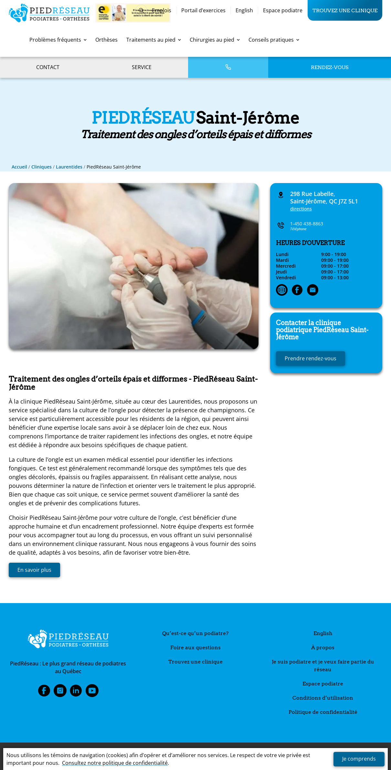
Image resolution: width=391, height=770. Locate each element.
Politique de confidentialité (323, 712)
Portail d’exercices (203, 10)
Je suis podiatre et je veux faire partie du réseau (323, 665)
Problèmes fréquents (58, 39)
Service (142, 67)
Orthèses (106, 39)
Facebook (43, 692)
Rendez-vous (329, 67)
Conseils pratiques (273, 39)
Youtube (92, 692)
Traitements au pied (153, 39)
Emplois (161, 10)
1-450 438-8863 (306, 224)
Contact (47, 67)
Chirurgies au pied (215, 39)
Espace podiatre (282, 10)
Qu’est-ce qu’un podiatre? (195, 633)
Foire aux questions (195, 647)
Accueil (19, 167)
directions (301, 209)
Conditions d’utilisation (322, 698)
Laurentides (69, 167)
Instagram (60, 692)
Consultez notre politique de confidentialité (115, 762)
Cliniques (41, 167)
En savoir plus (34, 569)
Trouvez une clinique (344, 10)
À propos (322, 647)
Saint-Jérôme (322, 330)
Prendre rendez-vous (310, 358)
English (244, 10)
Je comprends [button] (359, 758)
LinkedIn (75, 692)
